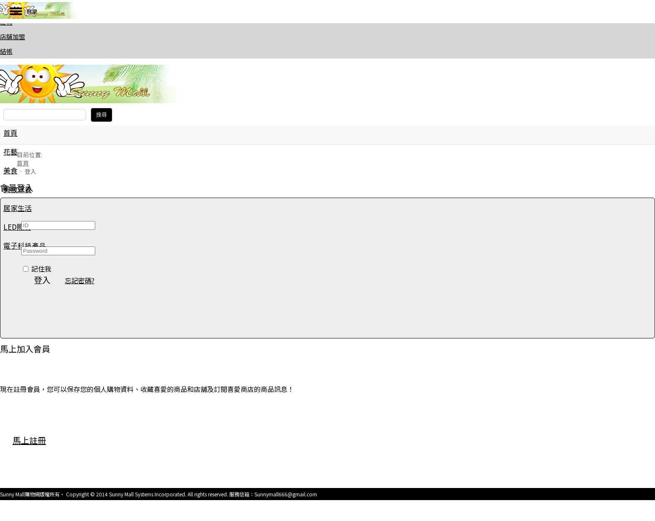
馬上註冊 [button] (29, 440)
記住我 (41, 269)
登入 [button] (42, 280)
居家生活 (17, 208)
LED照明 (17, 226)
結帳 (6, 51)
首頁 (10, 132)
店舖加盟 (12, 36)
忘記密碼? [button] (79, 280)
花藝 (10, 151)
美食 (10, 170)
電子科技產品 (24, 245)
